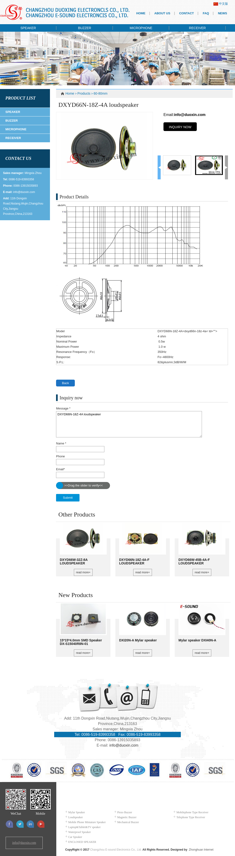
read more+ (83, 572)
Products (83, 93)
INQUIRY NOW (180, 127)
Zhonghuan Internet (201, 849)
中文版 (220, 3)
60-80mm (100, 93)
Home (69, 93)
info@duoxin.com (24, 192)
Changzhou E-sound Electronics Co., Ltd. (116, 849)
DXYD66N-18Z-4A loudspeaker (129, 424)
